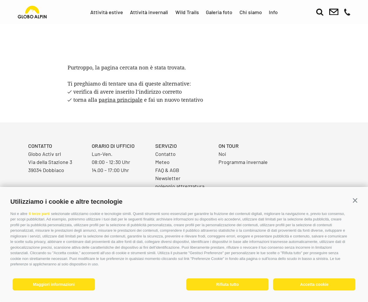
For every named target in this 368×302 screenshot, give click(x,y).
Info (273, 12)
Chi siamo (250, 12)
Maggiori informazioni (53, 284)
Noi (222, 154)
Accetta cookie (314, 284)
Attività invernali (149, 12)
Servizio (166, 146)
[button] (355, 200)
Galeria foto (219, 12)
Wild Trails (187, 12)
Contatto (165, 154)
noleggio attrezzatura (179, 186)
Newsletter (168, 178)
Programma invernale (243, 162)
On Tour (228, 146)
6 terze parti (39, 214)
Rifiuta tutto (227, 284)
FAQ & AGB (167, 170)
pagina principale (121, 99)
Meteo (162, 162)
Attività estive (106, 12)
